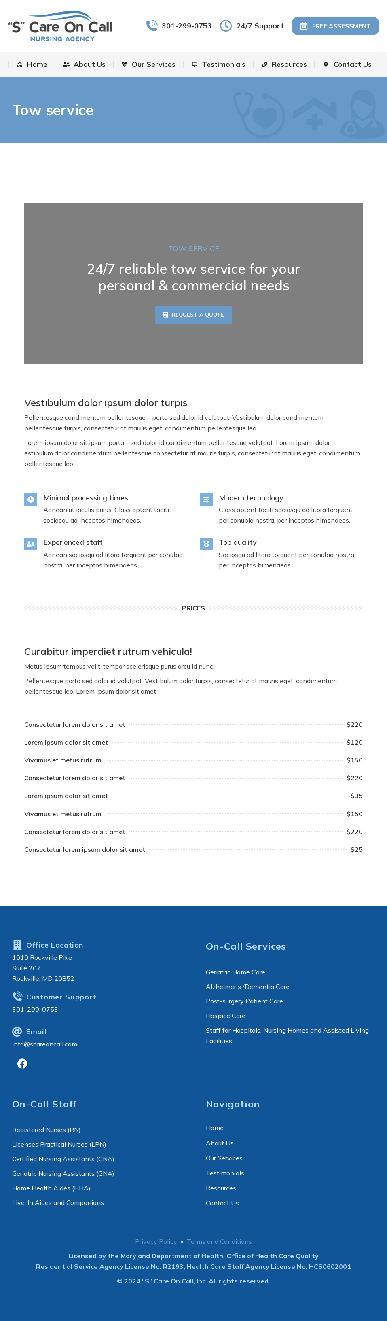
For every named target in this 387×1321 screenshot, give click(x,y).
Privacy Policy (156, 1241)
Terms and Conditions (219, 1241)
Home (215, 1128)
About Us (220, 1143)
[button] (193, 315)
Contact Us (222, 1203)
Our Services (224, 1158)
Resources (221, 1188)
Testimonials (225, 1173)
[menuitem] (32, 64)
